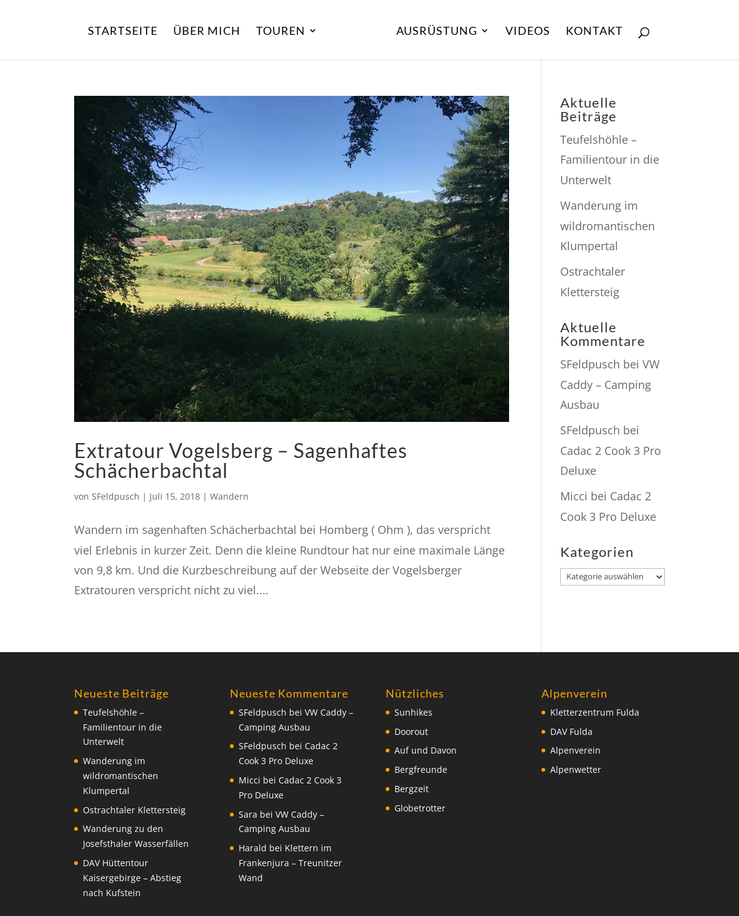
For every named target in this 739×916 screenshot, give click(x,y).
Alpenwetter (575, 769)
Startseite (123, 31)
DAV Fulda (571, 731)
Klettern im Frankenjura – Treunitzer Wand (290, 863)
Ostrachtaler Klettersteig (134, 810)
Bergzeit (411, 789)
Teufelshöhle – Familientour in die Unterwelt (609, 159)
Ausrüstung (436, 31)
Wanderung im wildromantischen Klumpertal (607, 225)
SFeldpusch (116, 496)
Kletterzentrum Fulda (594, 712)
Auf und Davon (425, 750)
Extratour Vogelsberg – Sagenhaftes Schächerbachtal (241, 460)
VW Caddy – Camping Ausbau (610, 384)
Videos (527, 31)
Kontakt (594, 31)
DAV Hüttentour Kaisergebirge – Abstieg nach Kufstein (132, 878)
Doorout (411, 731)
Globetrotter (420, 808)
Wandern (229, 496)
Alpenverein (575, 750)
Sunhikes (413, 712)
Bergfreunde (420, 769)
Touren (280, 31)
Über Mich (207, 31)
